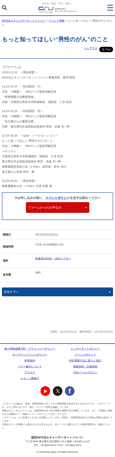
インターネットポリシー (85, 348)
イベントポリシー (57, 197)
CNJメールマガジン (85, 372)
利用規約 (29, 360)
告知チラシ (11, 291)
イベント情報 (56, 20)
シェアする (90, 48)
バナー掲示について (30, 366)
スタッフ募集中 (29, 378)
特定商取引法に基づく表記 (85, 360)
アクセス (29, 372)
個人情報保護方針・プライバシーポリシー (29, 348)
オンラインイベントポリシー (29, 354)
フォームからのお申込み (45, 207)
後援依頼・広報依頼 (85, 366)
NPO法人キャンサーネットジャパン (57, 10)
